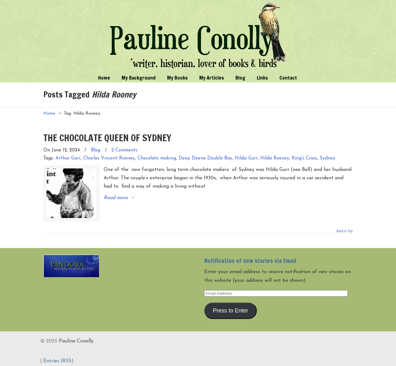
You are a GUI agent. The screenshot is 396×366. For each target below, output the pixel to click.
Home (49, 113)
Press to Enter (230, 307)
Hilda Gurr (246, 158)
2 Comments (124, 150)
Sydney (327, 158)
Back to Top (345, 228)
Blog (95, 150)
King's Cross (304, 158)
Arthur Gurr (68, 158)
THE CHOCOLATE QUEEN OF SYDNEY (107, 137)
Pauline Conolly (198, 36)
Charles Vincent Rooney (109, 158)
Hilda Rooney (274, 158)
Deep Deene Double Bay (205, 158)
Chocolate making (156, 158)
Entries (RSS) (58, 357)
